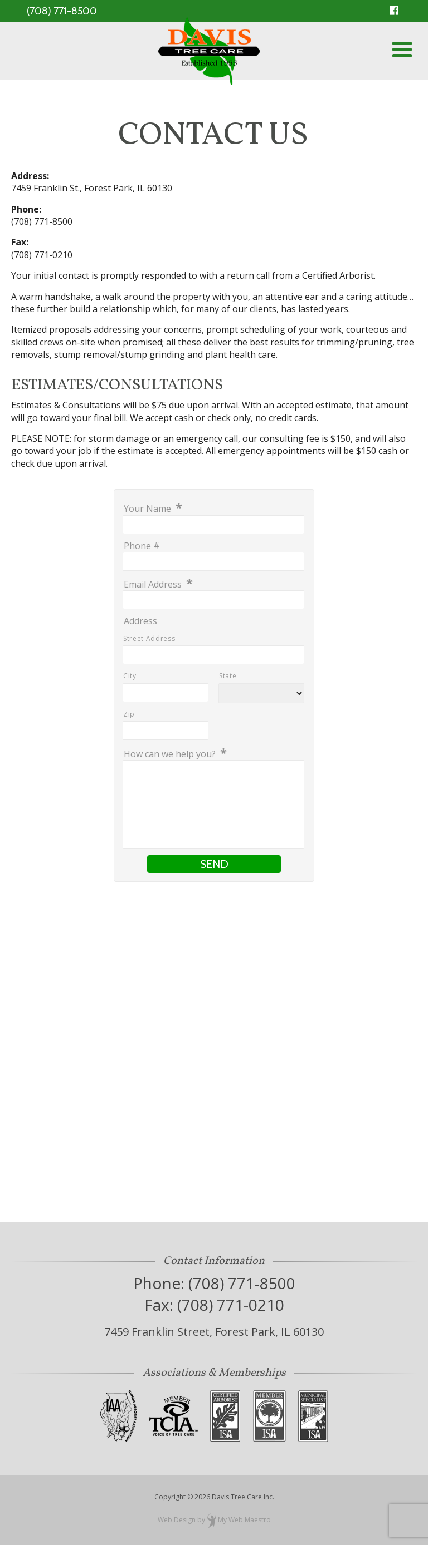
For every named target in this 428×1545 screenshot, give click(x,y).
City (130, 675)
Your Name (153, 508)
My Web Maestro (244, 1519)
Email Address (158, 584)
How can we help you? (175, 753)
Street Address (149, 638)
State (227, 675)
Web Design (177, 1519)
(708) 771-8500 (62, 11)
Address (140, 621)
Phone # (142, 546)
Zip (129, 714)
